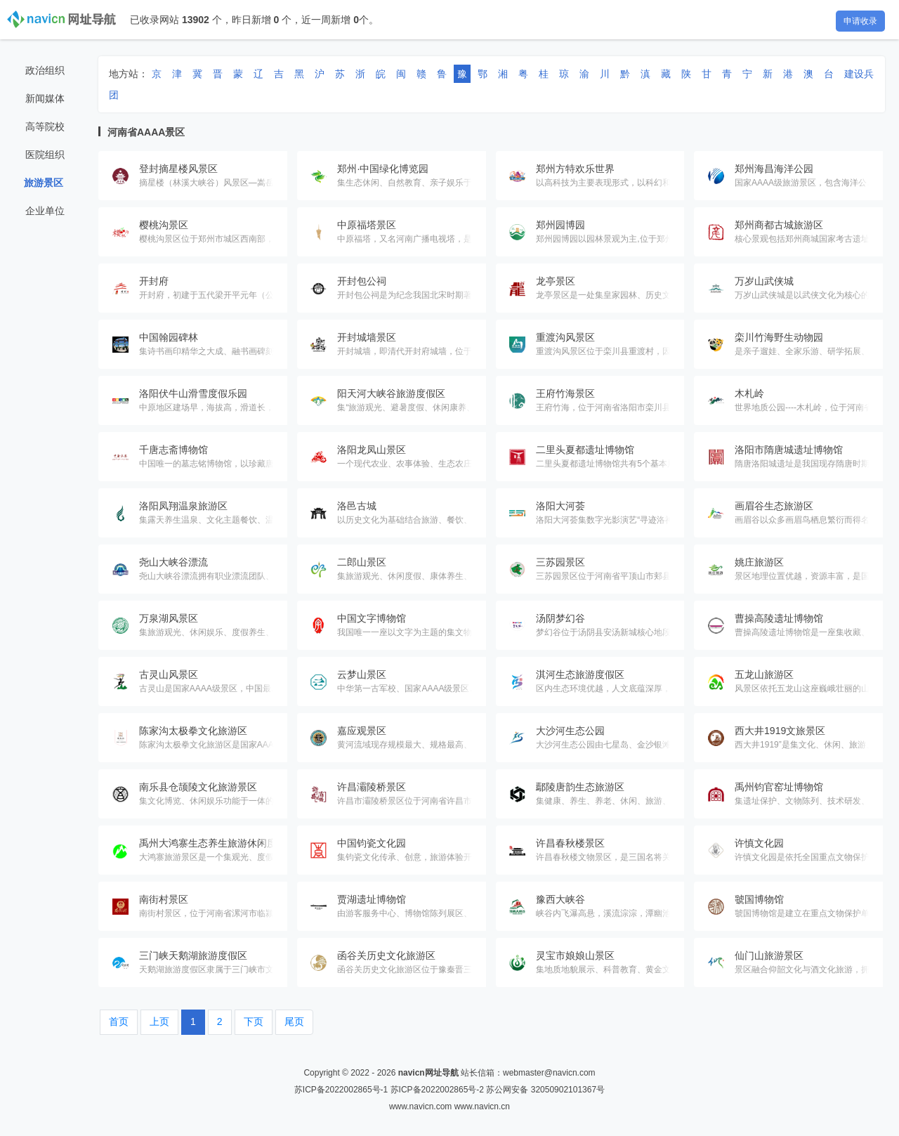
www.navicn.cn (482, 1106)
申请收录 (860, 21)
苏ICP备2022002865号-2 (437, 1090)
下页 (253, 1021)
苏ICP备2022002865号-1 (341, 1090)
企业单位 (45, 210)
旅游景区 (43, 182)
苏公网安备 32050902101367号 (545, 1090)
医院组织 (45, 154)
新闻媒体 (45, 98)
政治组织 (45, 70)
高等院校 (45, 126)
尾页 (294, 1021)
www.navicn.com (420, 1106)
